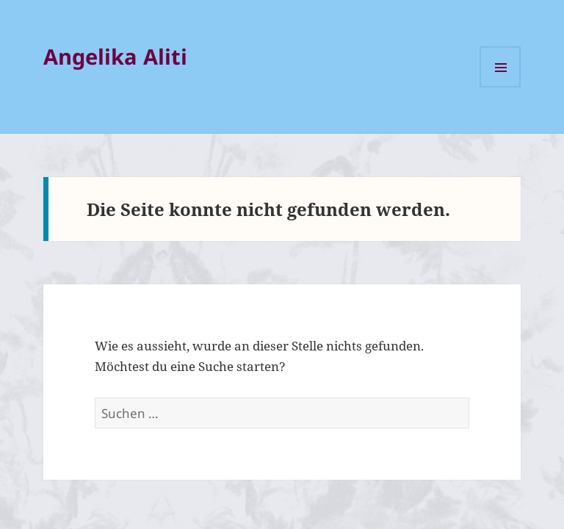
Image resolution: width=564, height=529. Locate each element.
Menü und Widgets (500, 66)
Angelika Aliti (115, 56)
